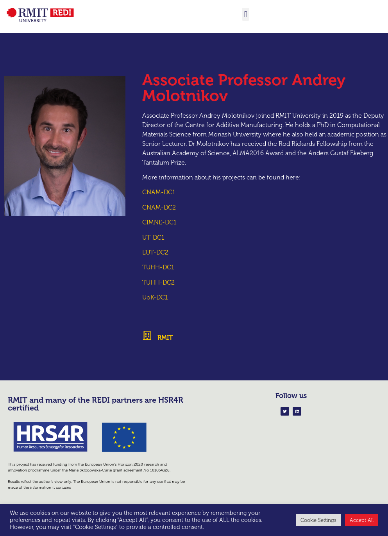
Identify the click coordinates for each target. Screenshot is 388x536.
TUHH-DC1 (158, 267)
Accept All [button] (362, 520)
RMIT (165, 337)
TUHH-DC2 (158, 282)
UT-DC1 (153, 237)
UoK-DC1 (155, 297)
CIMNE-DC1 (159, 222)
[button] (245, 14)
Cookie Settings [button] (318, 520)
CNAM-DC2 (159, 207)
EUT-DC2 (155, 252)
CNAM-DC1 (158, 192)
